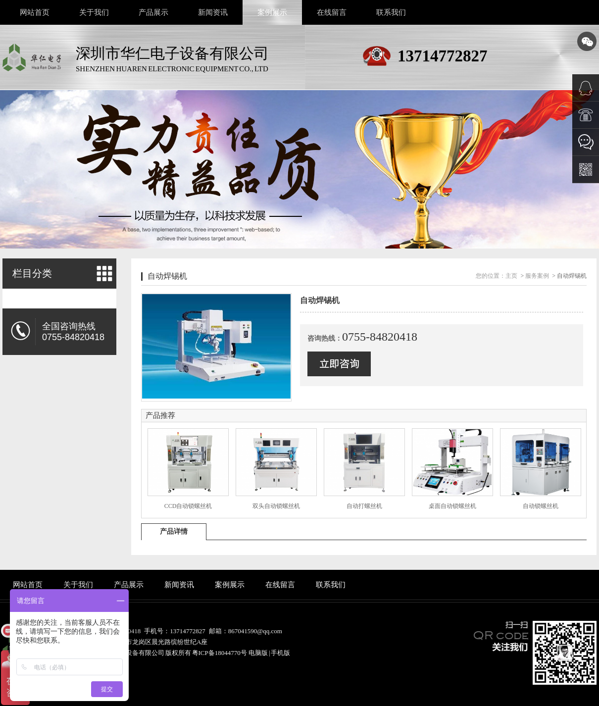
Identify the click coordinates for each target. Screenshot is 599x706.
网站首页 (35, 12)
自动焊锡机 (167, 276)
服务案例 (537, 275)
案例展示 (272, 12)
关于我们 (94, 12)
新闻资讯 (213, 12)
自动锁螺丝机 (540, 506)
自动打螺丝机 (364, 506)
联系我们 (391, 12)
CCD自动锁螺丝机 (188, 506)
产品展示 (153, 12)
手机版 (280, 652)
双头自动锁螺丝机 (276, 506)
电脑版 (258, 652)
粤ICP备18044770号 (219, 652)
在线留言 (332, 12)
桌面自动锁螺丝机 (452, 506)
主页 (511, 275)
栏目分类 (32, 273)
